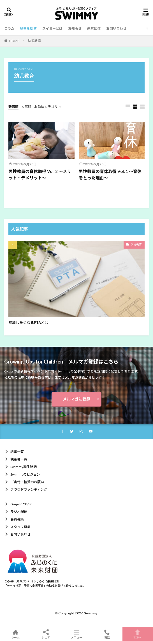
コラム (9, 28)
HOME (14, 41)
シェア (46, 634)
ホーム (15, 634)
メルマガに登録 (76, 399)
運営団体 (94, 28)
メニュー (76, 634)
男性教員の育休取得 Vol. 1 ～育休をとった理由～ (110, 174)
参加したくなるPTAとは (28, 322)
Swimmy (91, 613)
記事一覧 (17, 452)
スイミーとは (52, 28)
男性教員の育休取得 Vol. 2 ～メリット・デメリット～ (39, 174)
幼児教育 (34, 41)
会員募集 (17, 519)
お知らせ (75, 28)
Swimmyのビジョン (25, 474)
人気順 (26, 107)
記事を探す (28, 28)
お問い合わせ (116, 28)
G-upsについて (21, 504)
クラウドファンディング (28, 489)
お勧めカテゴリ (46, 107)
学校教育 (136, 244)
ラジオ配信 (18, 512)
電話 (107, 634)
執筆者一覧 (18, 459)
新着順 (13, 107)
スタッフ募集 (20, 527)
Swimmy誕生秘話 (23, 467)
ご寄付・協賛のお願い (27, 482)
